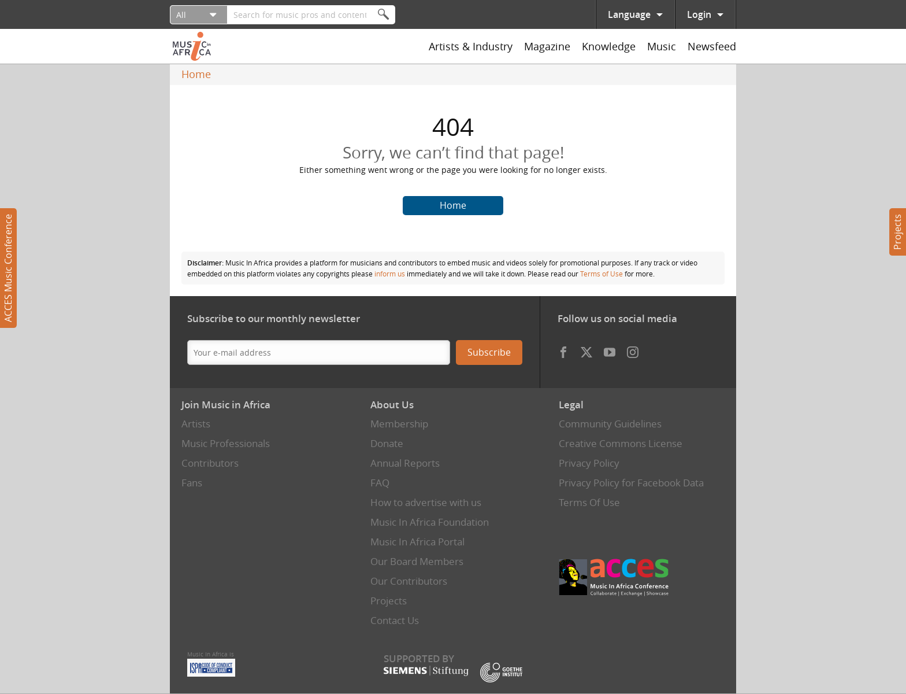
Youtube (609, 349)
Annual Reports (405, 463)
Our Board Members (416, 561)
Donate (386, 443)
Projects (897, 232)
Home (196, 74)
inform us (389, 273)
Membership (399, 423)
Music (661, 46)
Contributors (210, 463)
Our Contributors (408, 581)
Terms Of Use (589, 502)
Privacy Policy (589, 463)
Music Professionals (225, 443)
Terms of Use (601, 273)
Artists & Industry (471, 46)
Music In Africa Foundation (429, 522)
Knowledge (609, 46)
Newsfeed (712, 46)
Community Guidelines (610, 423)
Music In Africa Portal (417, 541)
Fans (191, 482)
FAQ (379, 482)
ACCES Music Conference (8, 268)
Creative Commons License (620, 443)
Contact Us (394, 620)
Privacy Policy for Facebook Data (631, 482)
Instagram (632, 349)
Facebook (563, 349)
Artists (195, 423)
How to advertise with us (425, 502)
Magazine (547, 46)
